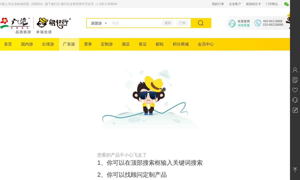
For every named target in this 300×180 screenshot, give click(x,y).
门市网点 (272, 4)
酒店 (126, 44)
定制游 (107, 44)
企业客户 (235, 4)
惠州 (168, 23)
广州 (182, 23)
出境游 (48, 44)
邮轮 (160, 44)
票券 (88, 44)
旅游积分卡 (253, 4)
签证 (143, 44)
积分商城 (181, 44)
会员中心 (206, 44)
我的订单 (218, 4)
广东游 (69, 44)
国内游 (27, 44)
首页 (8, 44)
